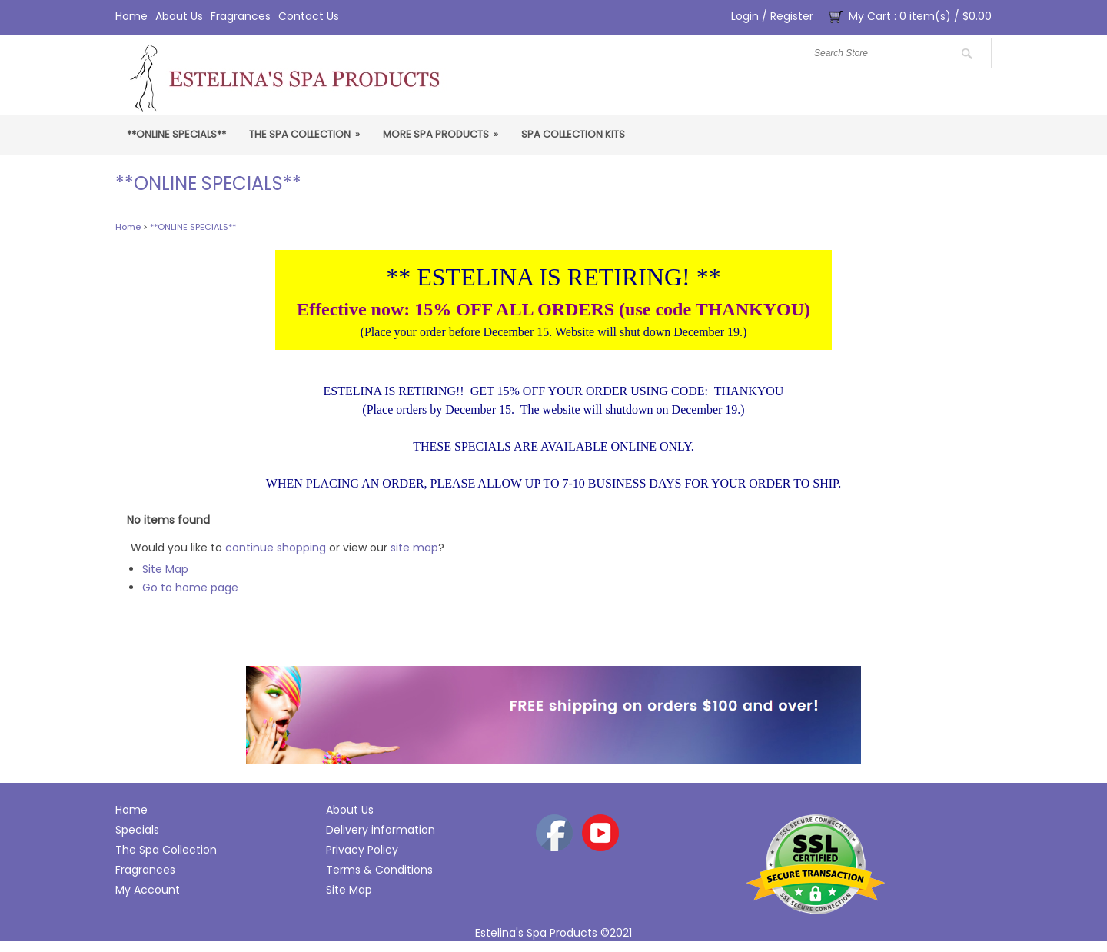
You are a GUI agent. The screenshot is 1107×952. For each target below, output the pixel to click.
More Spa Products (440, 134)
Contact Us (308, 16)
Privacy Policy (362, 849)
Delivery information (380, 829)
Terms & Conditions (379, 869)
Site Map (165, 569)
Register (791, 16)
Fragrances (241, 16)
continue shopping (275, 547)
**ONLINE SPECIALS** (176, 134)
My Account (147, 889)
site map (414, 547)
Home (131, 16)
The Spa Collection (304, 134)
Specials (137, 829)
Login (745, 16)
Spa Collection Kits (573, 134)
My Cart (870, 16)
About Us (179, 16)
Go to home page (190, 587)
